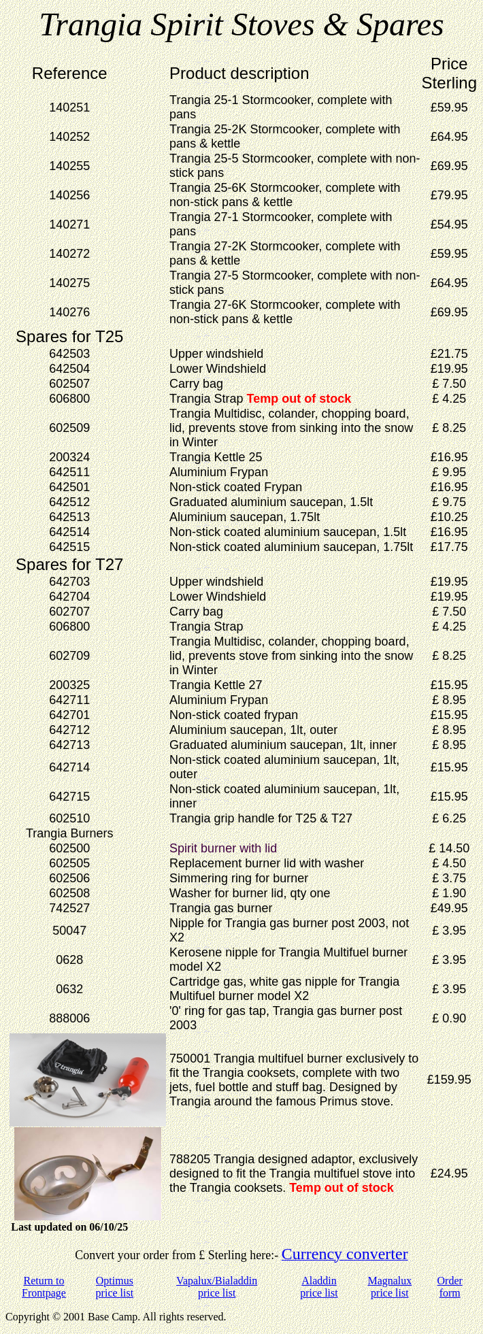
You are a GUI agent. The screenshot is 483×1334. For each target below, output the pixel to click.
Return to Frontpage (44, 1287)
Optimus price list (115, 1287)
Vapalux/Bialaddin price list (216, 1287)
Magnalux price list (389, 1287)
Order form (450, 1287)
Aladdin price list (319, 1287)
